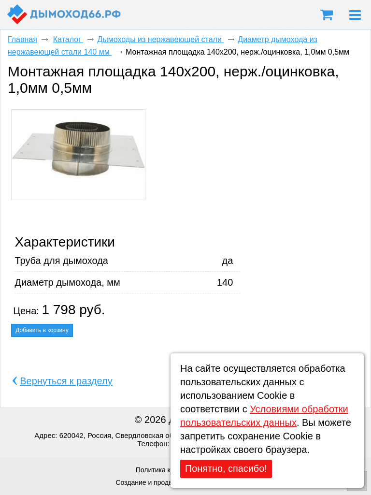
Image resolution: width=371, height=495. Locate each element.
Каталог (68, 39)
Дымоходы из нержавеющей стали (160, 39)
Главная (22, 39)
